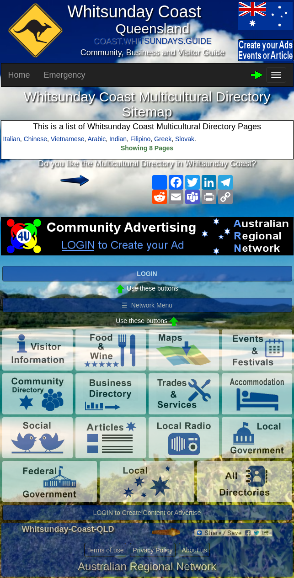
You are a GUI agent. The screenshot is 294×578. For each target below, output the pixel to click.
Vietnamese (68, 139)
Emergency (65, 75)
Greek (162, 139)
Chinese (35, 139)
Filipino (140, 139)
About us (194, 550)
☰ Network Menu (147, 305)
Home (19, 75)
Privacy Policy (152, 550)
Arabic (97, 139)
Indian (118, 139)
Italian (11, 139)
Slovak (184, 139)
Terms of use (105, 550)
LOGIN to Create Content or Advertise (147, 512)
